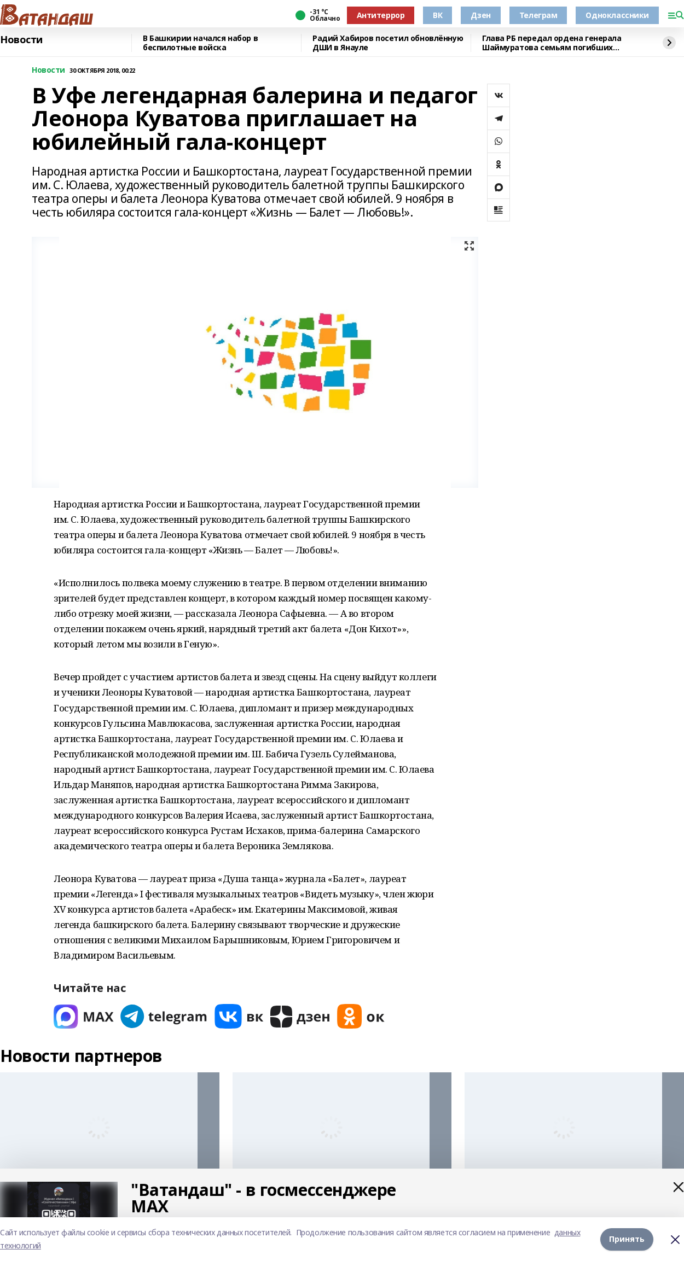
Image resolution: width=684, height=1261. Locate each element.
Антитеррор (381, 15)
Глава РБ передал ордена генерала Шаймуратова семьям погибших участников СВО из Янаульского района (560, 43)
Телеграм (538, 15)
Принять (627, 1239)
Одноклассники (617, 15)
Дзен (480, 15)
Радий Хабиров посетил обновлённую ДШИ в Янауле (387, 43)
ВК (437, 15)
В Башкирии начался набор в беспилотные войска (200, 43)
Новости (21, 40)
